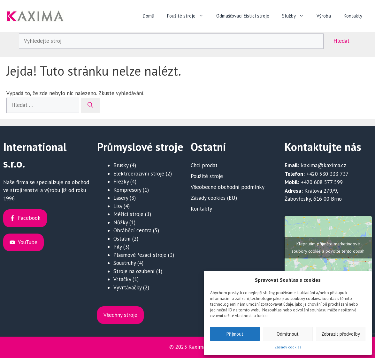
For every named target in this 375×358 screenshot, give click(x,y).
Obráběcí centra (132, 230)
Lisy (117, 206)
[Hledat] (90, 105)
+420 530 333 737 (327, 173)
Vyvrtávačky (127, 287)
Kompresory (127, 189)
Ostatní (122, 238)
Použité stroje (188, 16)
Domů (148, 16)
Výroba (324, 16)
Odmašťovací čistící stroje (242, 16)
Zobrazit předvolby (340, 334)
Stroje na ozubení (134, 271)
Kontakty (353, 16)
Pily (117, 246)
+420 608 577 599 (322, 182)
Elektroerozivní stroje (138, 173)
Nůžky (120, 222)
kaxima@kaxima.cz (323, 165)
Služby (296, 16)
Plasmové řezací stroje (139, 254)
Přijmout (234, 334)
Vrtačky (122, 279)
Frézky (121, 181)
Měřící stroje (128, 214)
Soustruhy (124, 262)
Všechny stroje (120, 314)
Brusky (120, 165)
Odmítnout (288, 334)
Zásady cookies (288, 347)
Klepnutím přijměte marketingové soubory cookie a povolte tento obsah (328, 247)
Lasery (120, 197)
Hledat (341, 40)
